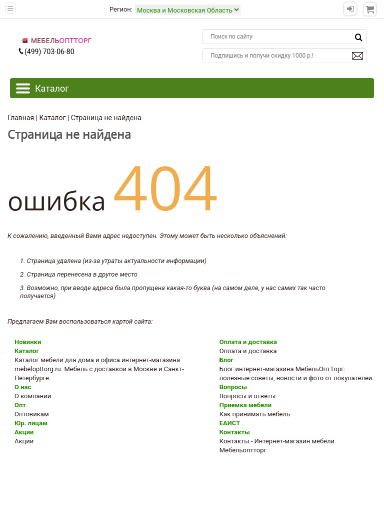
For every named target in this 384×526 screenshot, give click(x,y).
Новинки (27, 342)
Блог (227, 360)
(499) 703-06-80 (46, 52)
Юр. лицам (31, 423)
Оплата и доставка (248, 342)
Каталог (26, 351)
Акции (24, 432)
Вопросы (233, 387)
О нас (22, 387)
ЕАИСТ (230, 423)
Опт (20, 405)
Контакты (235, 432)
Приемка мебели (246, 405)
